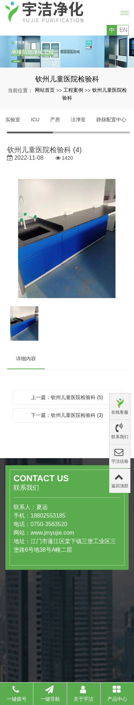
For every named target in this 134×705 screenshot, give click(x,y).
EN (123, 30)
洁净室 (78, 119)
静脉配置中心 (111, 119)
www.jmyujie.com (34, 533)
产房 (55, 119)
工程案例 (73, 90)
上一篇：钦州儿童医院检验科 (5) (67, 397)
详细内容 (26, 358)
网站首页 (45, 90)
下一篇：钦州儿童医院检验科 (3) (67, 415)
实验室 (12, 119)
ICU (35, 119)
